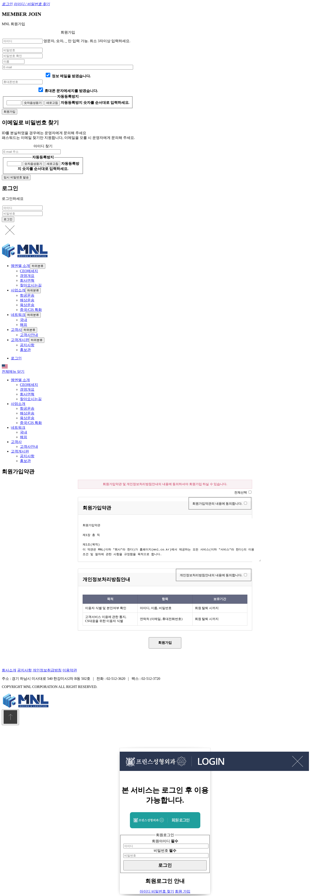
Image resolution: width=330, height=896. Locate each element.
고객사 (16, 330)
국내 (23, 320)
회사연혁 (27, 280)
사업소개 (18, 290)
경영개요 (27, 276)
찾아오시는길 (31, 285)
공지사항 (27, 345)
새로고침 (52, 102)
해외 (23, 325)
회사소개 (9, 670)
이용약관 (69, 670)
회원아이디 (165, 841)
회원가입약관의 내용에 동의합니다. (217, 503)
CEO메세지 (29, 271)
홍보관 (25, 350)
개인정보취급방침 (47, 670)
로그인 (16, 358)
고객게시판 (20, 340)
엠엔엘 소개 (20, 266)
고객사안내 (29, 335)
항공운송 (27, 295)
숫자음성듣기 (33, 102)
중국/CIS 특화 (31, 310)
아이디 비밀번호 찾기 (157, 891)
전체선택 (240, 492)
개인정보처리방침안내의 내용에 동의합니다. (211, 575)
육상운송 (27, 305)
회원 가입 (182, 891)
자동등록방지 (68, 96)
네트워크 (18, 315)
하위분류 (37, 266)
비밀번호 (165, 850)
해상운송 (27, 300)
